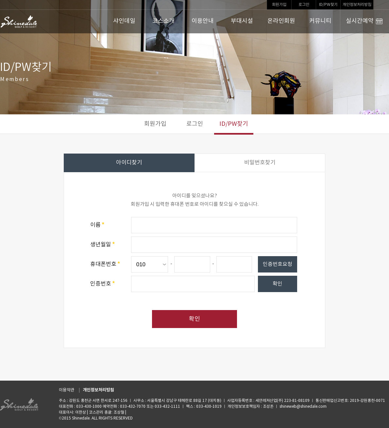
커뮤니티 (320, 21)
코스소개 (163, 21)
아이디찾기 (129, 162)
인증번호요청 (277, 264)
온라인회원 (281, 21)
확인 (277, 284)
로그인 (303, 5)
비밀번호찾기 (260, 162)
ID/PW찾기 (328, 5)
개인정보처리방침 (357, 5)
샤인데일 (124, 21)
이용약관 (67, 390)
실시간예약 (364, 21)
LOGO (19, 21)
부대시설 (242, 21)
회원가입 (279, 5)
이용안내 (203, 21)
